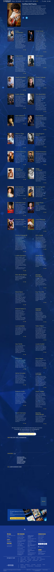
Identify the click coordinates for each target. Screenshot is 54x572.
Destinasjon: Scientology (20, 537)
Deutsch (28, 557)
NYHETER (30, 1)
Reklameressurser (9, 546)
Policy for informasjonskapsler (36, 569)
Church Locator (39, 564)
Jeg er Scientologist (20, 548)
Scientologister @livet (20, 552)
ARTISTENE (11, 29)
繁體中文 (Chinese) (22, 561)
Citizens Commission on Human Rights (31, 554)
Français (28, 561)
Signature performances (20, 551)
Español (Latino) (39, 557)
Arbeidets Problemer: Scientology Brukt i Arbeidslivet (31, 536)
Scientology (22, 564)
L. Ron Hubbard (33, 564)
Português (29, 560)
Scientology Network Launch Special (11, 536)
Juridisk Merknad (37, 570)
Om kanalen (9, 537)
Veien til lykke (30, 543)
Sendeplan (9, 541)
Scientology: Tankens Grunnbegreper (20, 554)
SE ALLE (43, 501)
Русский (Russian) (35, 560)
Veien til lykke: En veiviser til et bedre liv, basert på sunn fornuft (32, 545)
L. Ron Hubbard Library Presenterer (20, 545)
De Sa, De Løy (30, 549)
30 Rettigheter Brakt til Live (32, 552)
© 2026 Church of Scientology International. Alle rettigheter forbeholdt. (12, 570)
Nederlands (21, 560)
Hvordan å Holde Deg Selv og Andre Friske (32, 542)
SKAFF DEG (35, 1)
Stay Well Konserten (30, 540)
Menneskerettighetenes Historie (31, 551)
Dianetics (44, 564)
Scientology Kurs (27, 564)
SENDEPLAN (27, 1)
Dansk (25, 557)
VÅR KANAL (13, 1)
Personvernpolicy (45, 569)
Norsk (26, 560)
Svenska (40, 560)
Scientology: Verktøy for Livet (32, 538)
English (21, 557)
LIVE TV (23, 1)
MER (24, 49)
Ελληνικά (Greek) (33, 557)
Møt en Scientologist (20, 538)
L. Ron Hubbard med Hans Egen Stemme (21, 541)
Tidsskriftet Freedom (23, 567)
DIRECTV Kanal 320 (41, 535)
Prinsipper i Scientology (20, 543)
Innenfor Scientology (20, 535)
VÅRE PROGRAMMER (18, 1)
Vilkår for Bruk (29, 569)
